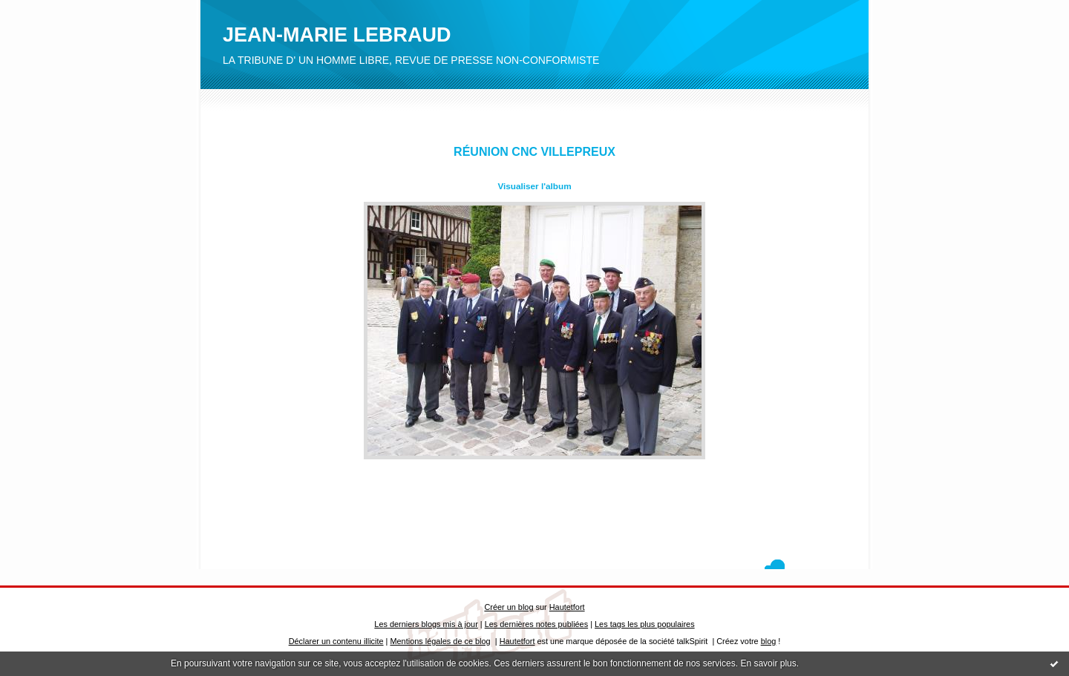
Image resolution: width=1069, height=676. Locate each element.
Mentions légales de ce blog (440, 641)
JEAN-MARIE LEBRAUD (337, 35)
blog (769, 641)
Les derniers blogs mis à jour (425, 624)
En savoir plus (768, 663)
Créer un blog (508, 607)
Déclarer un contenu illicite (336, 641)
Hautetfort (567, 607)
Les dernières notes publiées (536, 624)
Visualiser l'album (534, 186)
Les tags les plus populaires (645, 624)
